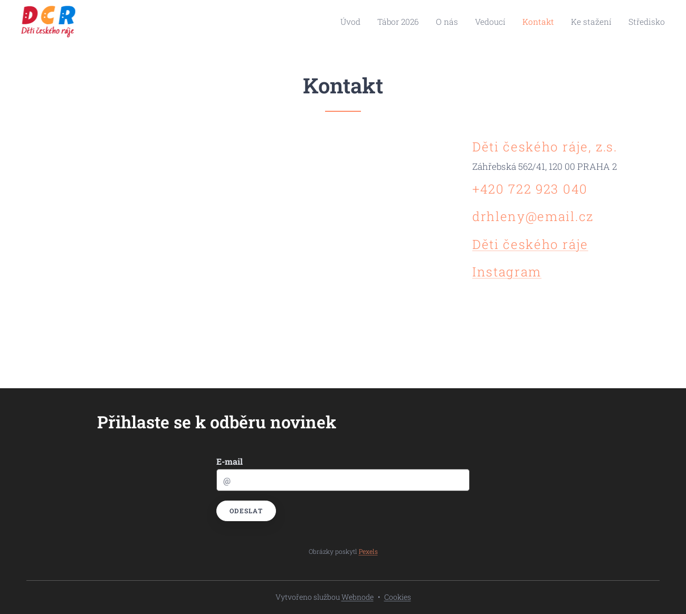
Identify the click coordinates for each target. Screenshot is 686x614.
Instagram (506, 271)
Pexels (368, 551)
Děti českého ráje (530, 244)
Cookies (397, 597)
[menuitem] (376, 21)
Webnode (357, 597)
